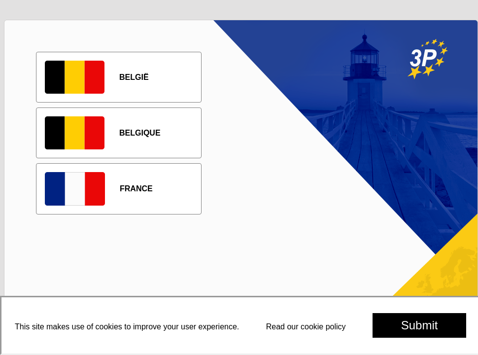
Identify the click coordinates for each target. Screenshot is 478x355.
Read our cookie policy (306, 326)
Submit (419, 325)
